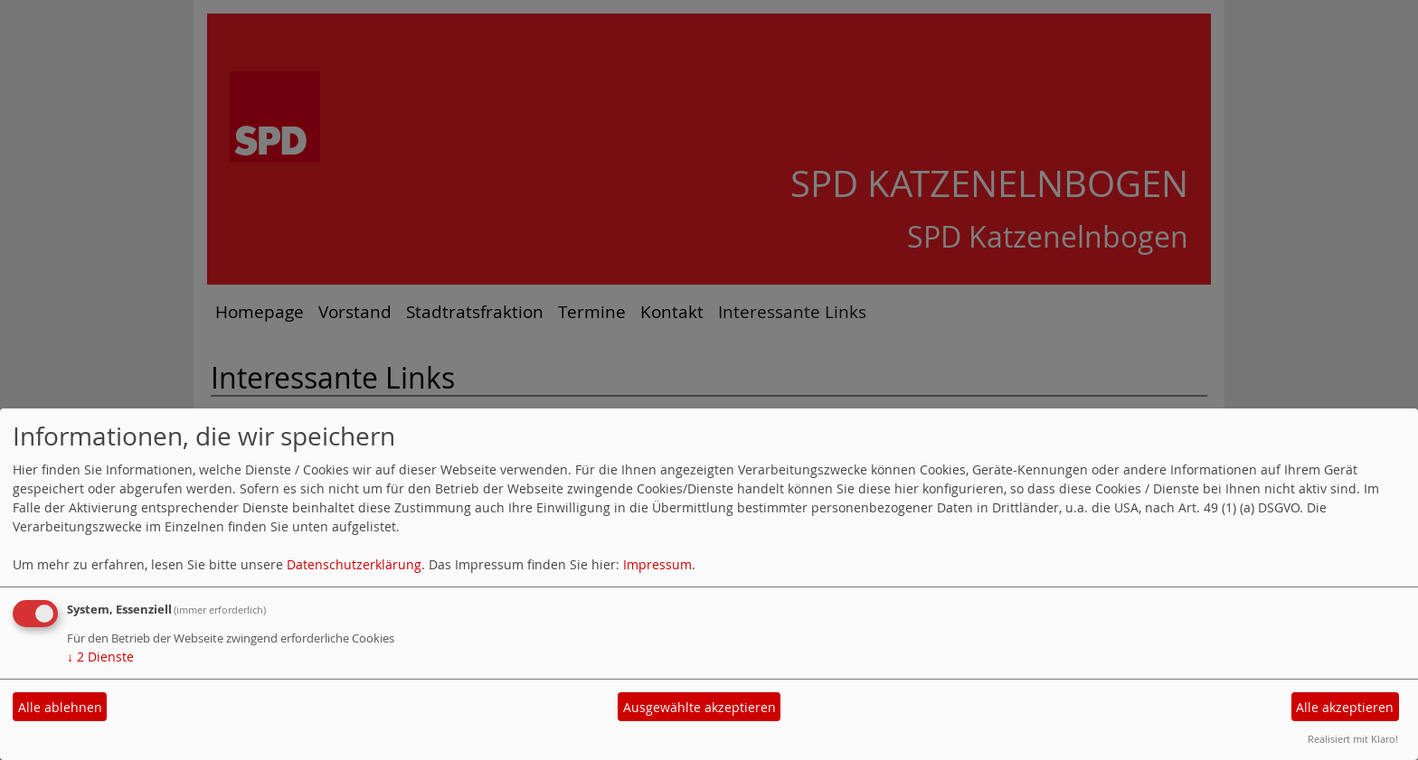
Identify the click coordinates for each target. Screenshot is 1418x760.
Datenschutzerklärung (354, 564)
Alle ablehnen (60, 707)
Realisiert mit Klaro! (1353, 739)
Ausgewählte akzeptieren (699, 707)
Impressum (657, 564)
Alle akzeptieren (1345, 707)
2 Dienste (100, 656)
